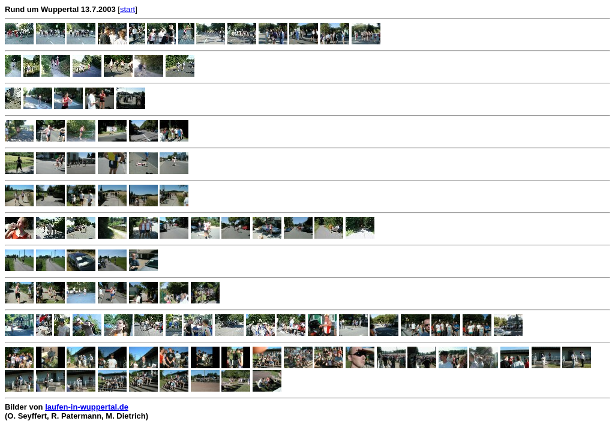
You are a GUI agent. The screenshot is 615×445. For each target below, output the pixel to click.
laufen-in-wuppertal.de (86, 406)
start (127, 9)
